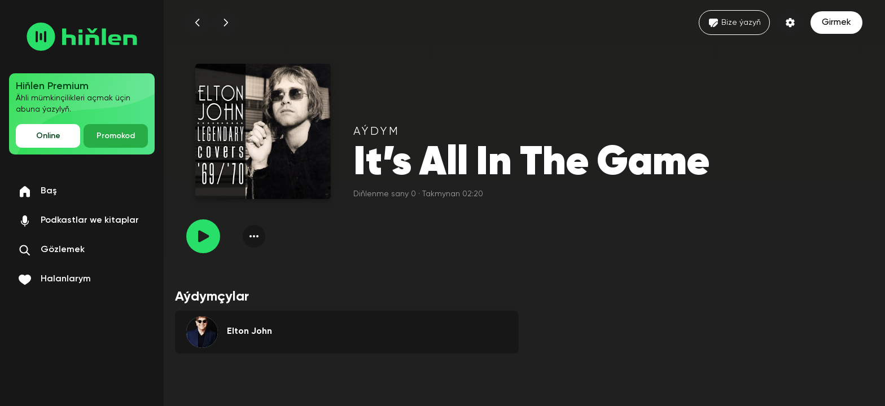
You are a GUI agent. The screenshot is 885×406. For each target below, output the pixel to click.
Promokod (116, 136)
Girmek (836, 22)
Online (48, 136)
